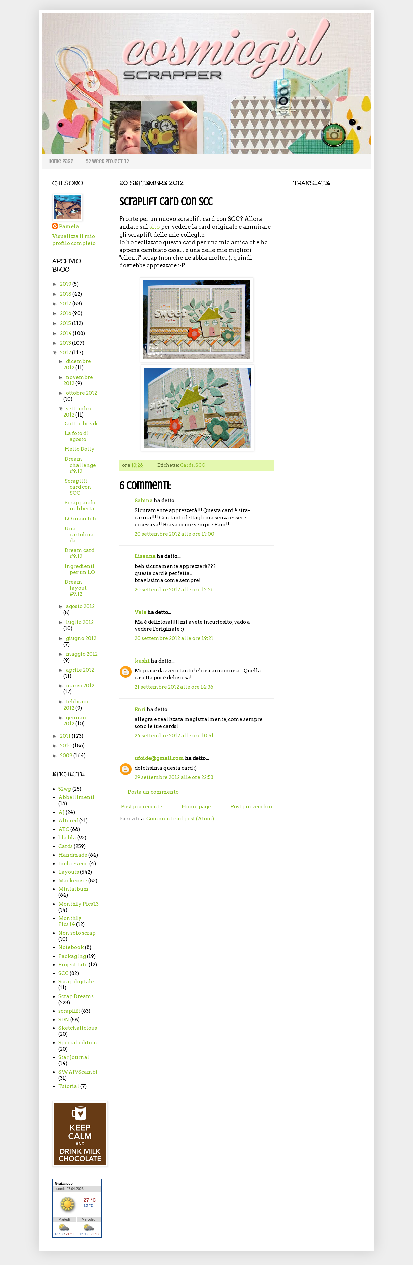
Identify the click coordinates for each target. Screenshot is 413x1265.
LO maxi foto (81, 519)
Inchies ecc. (73, 864)
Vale (140, 612)
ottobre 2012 (81, 393)
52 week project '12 (107, 161)
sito (154, 226)
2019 (66, 284)
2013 (66, 343)
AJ (61, 812)
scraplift (69, 1011)
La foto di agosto (76, 436)
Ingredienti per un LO (80, 569)
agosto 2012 (80, 606)
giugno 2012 (81, 638)
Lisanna (145, 556)
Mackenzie (72, 881)
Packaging (72, 956)
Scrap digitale (76, 982)
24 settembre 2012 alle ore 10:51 (174, 736)
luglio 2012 (80, 622)
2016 (66, 313)
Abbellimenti (76, 797)
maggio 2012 (82, 654)
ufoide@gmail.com (159, 758)
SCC (200, 465)
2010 (66, 746)
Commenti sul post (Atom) (180, 819)
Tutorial (68, 1086)
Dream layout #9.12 (76, 588)
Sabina (144, 501)
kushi (142, 661)
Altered (68, 821)
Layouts (68, 872)
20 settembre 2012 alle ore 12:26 (174, 590)
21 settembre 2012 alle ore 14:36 (174, 687)
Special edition (77, 1043)
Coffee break (81, 424)
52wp (64, 789)
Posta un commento (153, 792)
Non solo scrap (77, 933)
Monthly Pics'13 (78, 904)
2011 (66, 736)
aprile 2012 (80, 670)
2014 (66, 333)
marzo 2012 (80, 686)
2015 (66, 323)
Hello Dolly (80, 449)
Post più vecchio (251, 807)
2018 (66, 294)
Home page (60, 161)
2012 (66, 353)
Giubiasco (63, 1183)
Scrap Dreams (76, 996)
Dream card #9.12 (79, 553)
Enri (140, 710)
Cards (187, 465)
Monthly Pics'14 (70, 921)
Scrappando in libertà (80, 506)
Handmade (72, 855)
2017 (66, 304)
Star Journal (73, 1057)
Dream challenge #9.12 (80, 465)
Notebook (71, 947)
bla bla (67, 838)
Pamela (69, 227)
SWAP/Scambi (78, 1072)
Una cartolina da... (79, 535)
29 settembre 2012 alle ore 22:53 (174, 777)
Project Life (73, 965)
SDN (63, 1020)
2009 (66, 755)
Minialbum (73, 889)
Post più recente (141, 807)
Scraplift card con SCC (78, 487)
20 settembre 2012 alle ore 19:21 (174, 638)
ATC (63, 829)
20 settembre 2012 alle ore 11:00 (174, 534)
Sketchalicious (77, 1028)
